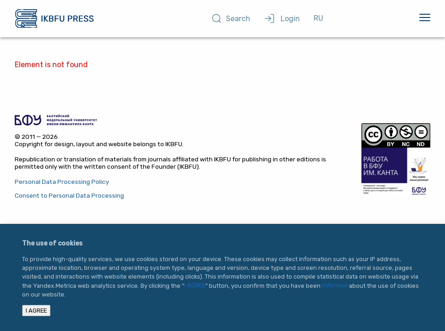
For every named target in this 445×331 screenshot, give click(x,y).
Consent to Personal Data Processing (69, 195)
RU (318, 18)
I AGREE (194, 285)
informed (335, 285)
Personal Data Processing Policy (62, 181)
